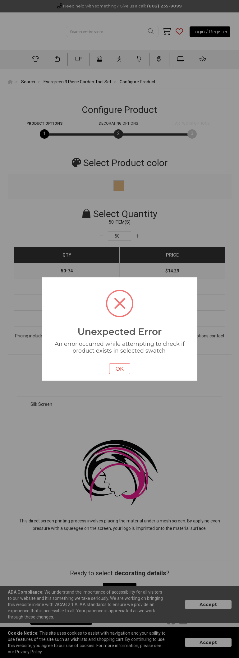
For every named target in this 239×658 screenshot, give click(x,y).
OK (120, 369)
